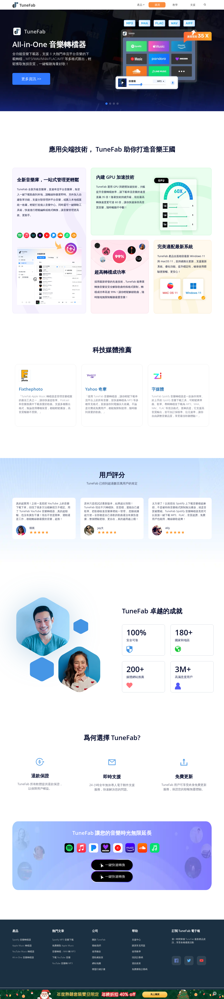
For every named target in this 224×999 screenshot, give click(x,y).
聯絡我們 (96, 945)
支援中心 (136, 939)
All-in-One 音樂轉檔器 (49, 44)
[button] (106, 104)
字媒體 (158, 389)
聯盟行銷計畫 (98, 969)
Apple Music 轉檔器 (22, 945)
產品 (139, 4)
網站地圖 (96, 963)
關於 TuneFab (98, 939)
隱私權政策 (97, 957)
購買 (157, 4)
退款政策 (136, 963)
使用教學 (136, 951)
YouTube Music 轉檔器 (23, 951)
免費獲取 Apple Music (63, 945)
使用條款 (96, 951)
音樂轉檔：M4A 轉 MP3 (63, 951)
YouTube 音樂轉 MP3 (62, 963)
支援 (192, 4)
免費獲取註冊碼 (139, 969)
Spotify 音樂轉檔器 (21, 939)
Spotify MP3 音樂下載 (63, 939)
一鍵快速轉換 (112, 865)
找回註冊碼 (137, 957)
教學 (175, 4)
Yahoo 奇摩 (95, 389)
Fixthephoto (31, 389)
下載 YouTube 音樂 (61, 957)
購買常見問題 (138, 945)
